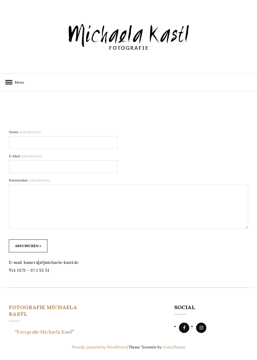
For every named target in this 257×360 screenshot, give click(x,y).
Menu (18, 82)
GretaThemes (174, 347)
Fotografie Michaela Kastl (44, 332)
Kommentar (29, 180)
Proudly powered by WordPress (99, 347)
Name (25, 132)
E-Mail (25, 156)
